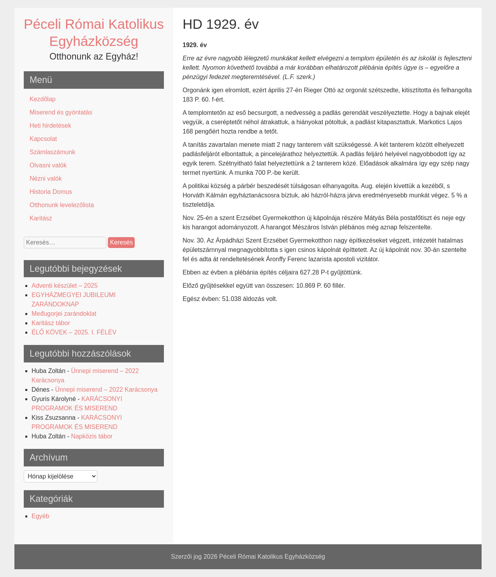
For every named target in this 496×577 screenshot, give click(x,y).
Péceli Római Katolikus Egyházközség (272, 556)
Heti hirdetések (50, 125)
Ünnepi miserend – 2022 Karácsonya (106, 389)
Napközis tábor (92, 436)
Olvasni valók (48, 165)
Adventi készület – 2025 (65, 285)
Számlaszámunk (52, 152)
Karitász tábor (51, 323)
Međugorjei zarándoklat (64, 313)
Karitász (41, 218)
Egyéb (40, 516)
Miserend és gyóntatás (61, 112)
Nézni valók (46, 178)
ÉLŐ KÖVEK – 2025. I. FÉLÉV (74, 332)
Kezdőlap (43, 99)
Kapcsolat (43, 138)
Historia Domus (51, 191)
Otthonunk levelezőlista (62, 205)
